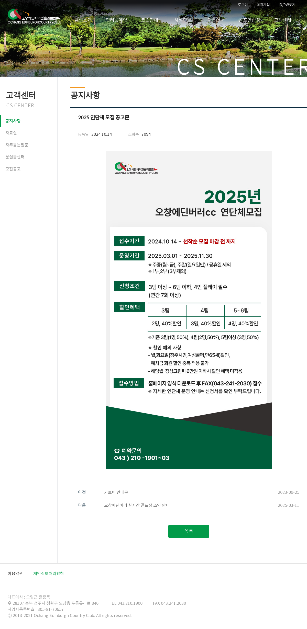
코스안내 (149, 20)
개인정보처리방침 (48, 573)
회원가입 (263, 5)
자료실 (11, 133)
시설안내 (183, 20)
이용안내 (216, 20)
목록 (188, 531)
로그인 (243, 5)
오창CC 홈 (34, 16)
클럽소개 (83, 20)
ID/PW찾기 (287, 5)
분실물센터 (15, 157)
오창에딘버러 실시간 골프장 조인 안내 (137, 505)
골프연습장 (249, 20)
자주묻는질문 (16, 145)
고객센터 (282, 20)
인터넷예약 (116, 20)
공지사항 (13, 121)
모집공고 (13, 169)
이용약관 (15, 573)
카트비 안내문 (116, 492)
